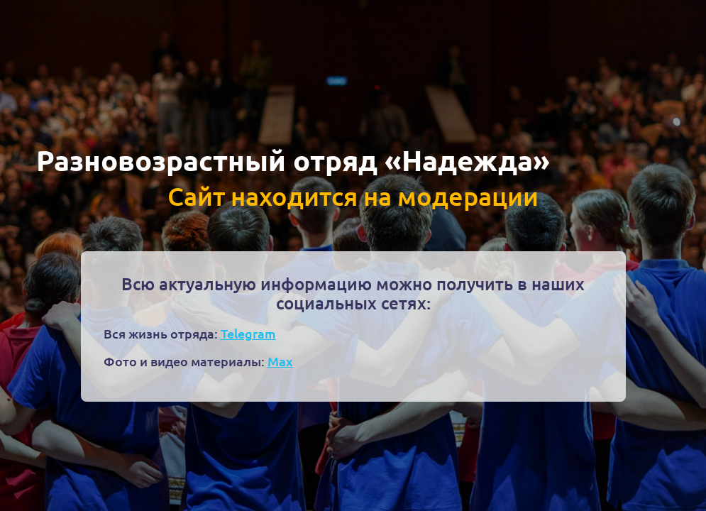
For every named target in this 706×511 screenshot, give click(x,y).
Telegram (248, 333)
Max (280, 361)
